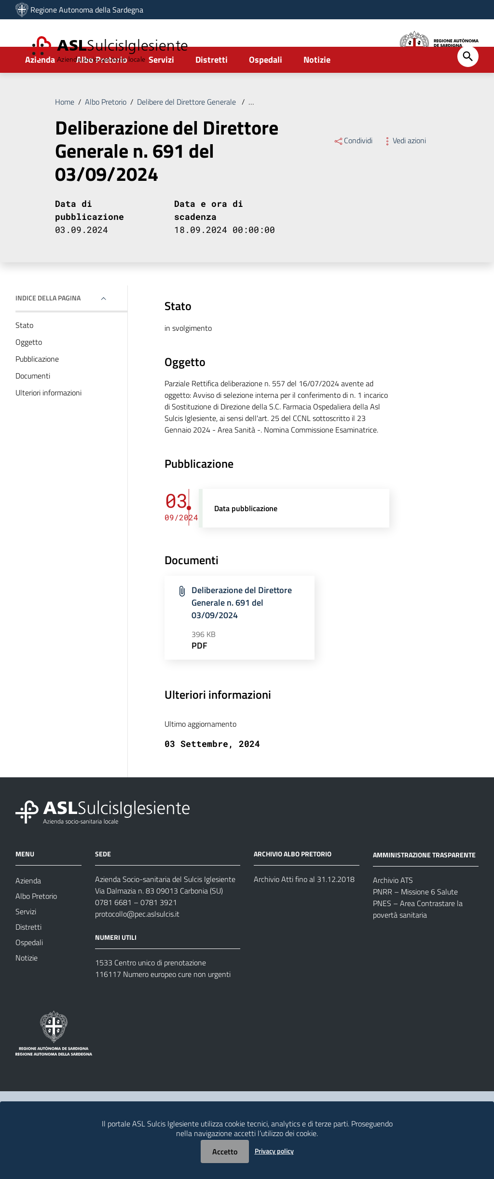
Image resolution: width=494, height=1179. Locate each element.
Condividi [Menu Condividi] (352, 170)
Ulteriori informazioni (48, 423)
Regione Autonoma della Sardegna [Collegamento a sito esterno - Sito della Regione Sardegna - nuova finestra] (86, 9)
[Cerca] (468, 86)
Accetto (224, 1151)
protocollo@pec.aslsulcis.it (137, 944)
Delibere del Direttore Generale (187, 132)
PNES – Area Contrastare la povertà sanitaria (418, 938)
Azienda (40, 89)
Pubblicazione (37, 389)
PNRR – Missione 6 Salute (415, 921)
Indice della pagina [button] (48, 328)
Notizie (316, 89)
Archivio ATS (393, 910)
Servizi (161, 89)
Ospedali (265, 89)
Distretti (211, 89)
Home (64, 132)
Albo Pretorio (101, 89)
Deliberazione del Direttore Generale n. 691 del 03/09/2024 (344, 132)
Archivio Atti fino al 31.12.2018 (304, 909)
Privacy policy (274, 1151)
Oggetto (28, 372)
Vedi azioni (404, 170)
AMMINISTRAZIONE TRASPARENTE (424, 885)
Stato (24, 355)
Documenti (32, 406)
